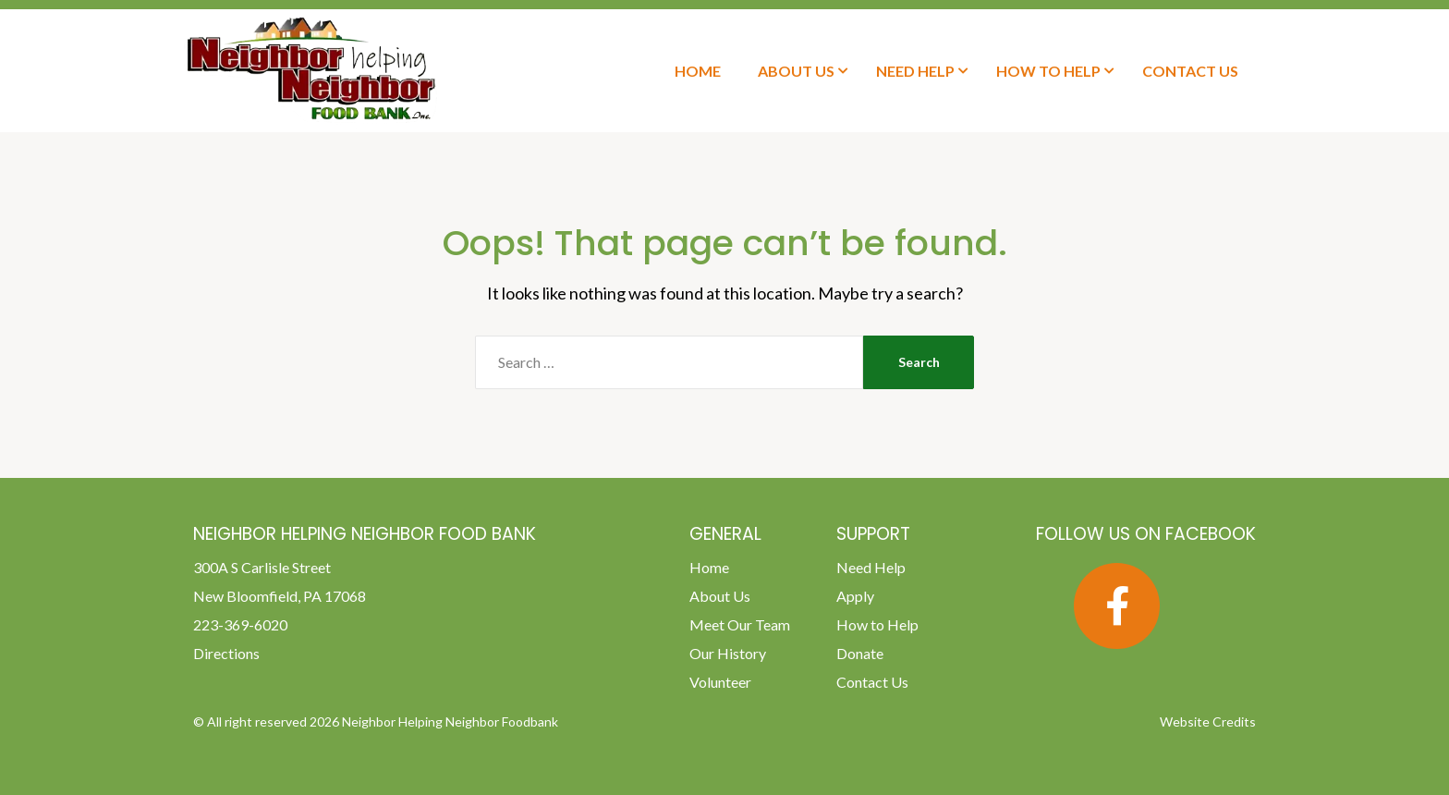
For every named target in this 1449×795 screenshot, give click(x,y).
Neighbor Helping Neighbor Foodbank (450, 721)
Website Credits (1208, 721)
